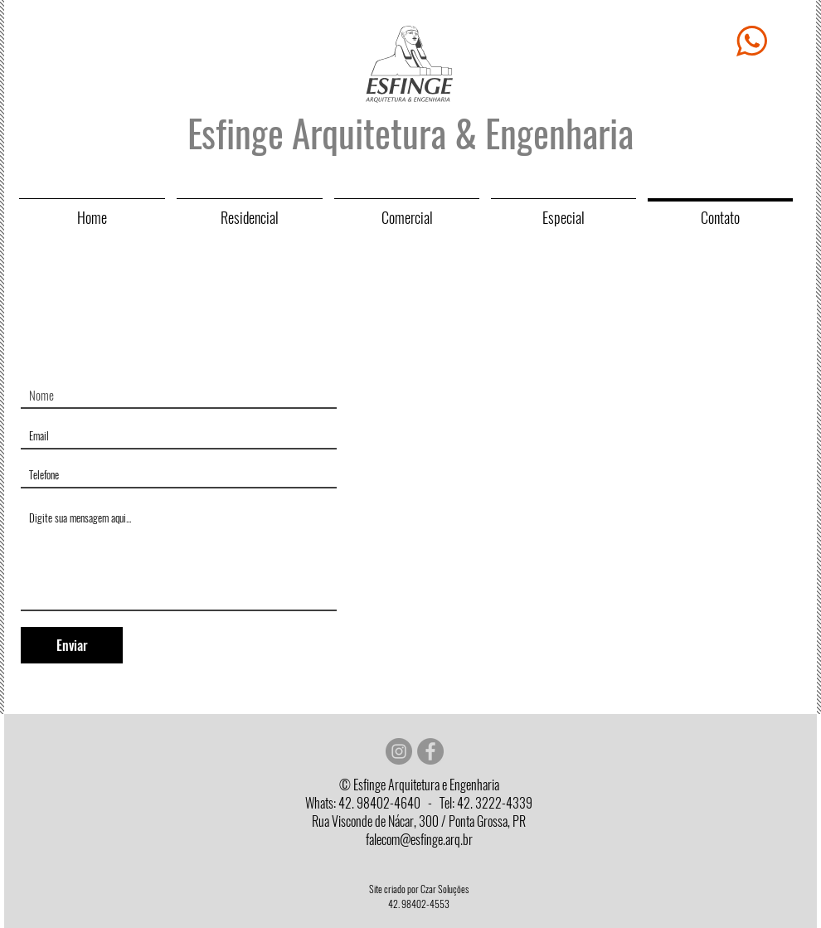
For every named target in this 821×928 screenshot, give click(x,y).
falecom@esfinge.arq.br (419, 839)
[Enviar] (72, 645)
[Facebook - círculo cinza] (430, 751)
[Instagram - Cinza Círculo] (399, 751)
